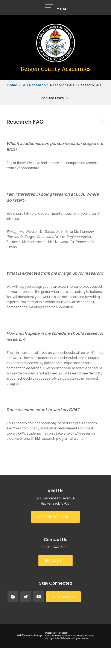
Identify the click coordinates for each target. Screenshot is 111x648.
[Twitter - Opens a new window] (25, 596)
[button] (55, 8)
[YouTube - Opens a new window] (38, 596)
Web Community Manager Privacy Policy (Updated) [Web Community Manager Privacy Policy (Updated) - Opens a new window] (69, 635)
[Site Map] (63, 596)
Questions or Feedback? (56, 633)
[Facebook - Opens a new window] (13, 596)
